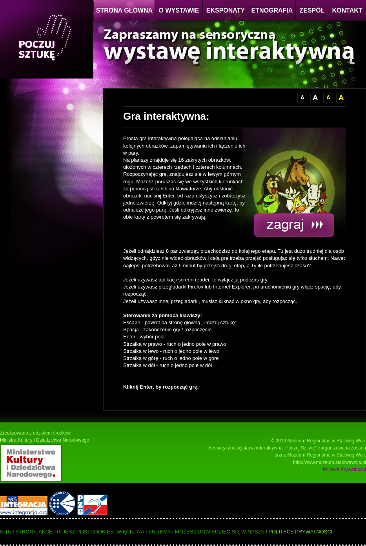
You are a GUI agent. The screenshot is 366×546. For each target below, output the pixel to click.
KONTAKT (347, 10)
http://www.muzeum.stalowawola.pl (329, 462)
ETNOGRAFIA (272, 10)
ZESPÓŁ (311, 10)
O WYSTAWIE (179, 10)
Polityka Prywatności (344, 469)
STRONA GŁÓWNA (124, 10)
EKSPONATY (225, 10)
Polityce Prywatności (300, 532)
